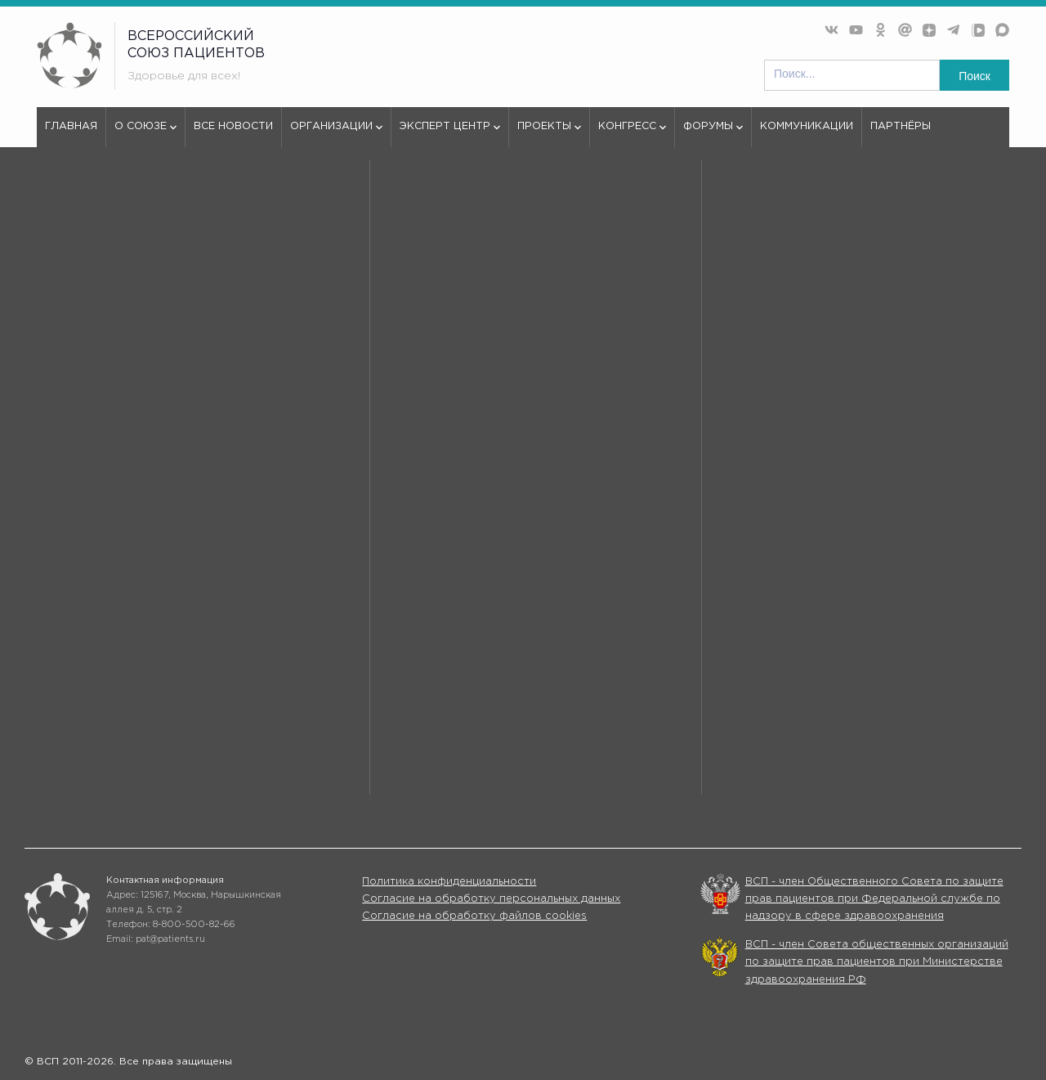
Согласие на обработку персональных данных (491, 898)
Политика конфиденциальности (449, 881)
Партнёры (900, 126)
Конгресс (632, 134)
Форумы (713, 134)
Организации (336, 134)
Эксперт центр (450, 134)
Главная (71, 126)
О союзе (145, 134)
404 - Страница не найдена (169, 208)
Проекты (549, 134)
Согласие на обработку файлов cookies (474, 916)
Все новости (233, 126)
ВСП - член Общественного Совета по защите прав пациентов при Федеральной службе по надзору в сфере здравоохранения (874, 899)
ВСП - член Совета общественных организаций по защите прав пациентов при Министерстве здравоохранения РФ (876, 962)
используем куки (107, 579)
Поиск (974, 76)
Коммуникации (806, 126)
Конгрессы (685, 768)
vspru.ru (58, 208)
